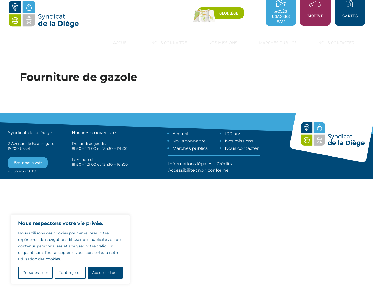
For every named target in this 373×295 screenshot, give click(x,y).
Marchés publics (190, 148)
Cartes (350, 15)
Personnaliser (35, 272)
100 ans (233, 133)
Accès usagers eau (281, 16)
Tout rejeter (70, 272)
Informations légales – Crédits (200, 163)
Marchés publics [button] (278, 42)
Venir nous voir (28, 162)
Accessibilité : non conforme (198, 170)
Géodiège (228, 13)
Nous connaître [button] (169, 42)
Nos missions (239, 141)
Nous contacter (336, 42)
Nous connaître (189, 141)
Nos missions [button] (222, 42)
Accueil (121, 42)
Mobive (315, 15)
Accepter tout (105, 272)
